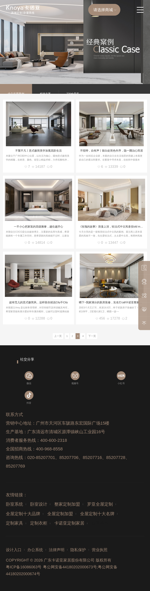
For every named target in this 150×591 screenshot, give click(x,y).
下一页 (92, 336)
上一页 (58, 336)
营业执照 (99, 550)
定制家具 (14, 523)
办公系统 (35, 550)
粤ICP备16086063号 (23, 567)
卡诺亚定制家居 (69, 523)
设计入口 (13, 550)
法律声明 (56, 550)
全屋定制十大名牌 (97, 513)
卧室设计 (38, 504)
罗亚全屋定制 (100, 504)
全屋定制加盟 (60, 513)
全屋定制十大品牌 (23, 513)
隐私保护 (78, 550)
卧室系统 (14, 504)
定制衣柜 (38, 523)
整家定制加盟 (67, 504)
